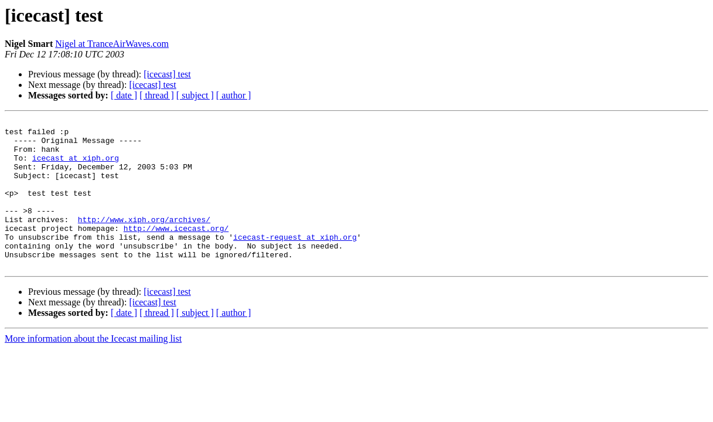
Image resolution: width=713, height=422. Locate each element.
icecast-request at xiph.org (295, 261)
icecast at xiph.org (75, 166)
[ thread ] (156, 95)
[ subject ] (195, 95)
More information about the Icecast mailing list (93, 368)
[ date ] (124, 95)
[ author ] (233, 95)
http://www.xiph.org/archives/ (144, 240)
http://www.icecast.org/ (176, 251)
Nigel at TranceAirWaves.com (112, 44)
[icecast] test (167, 74)
